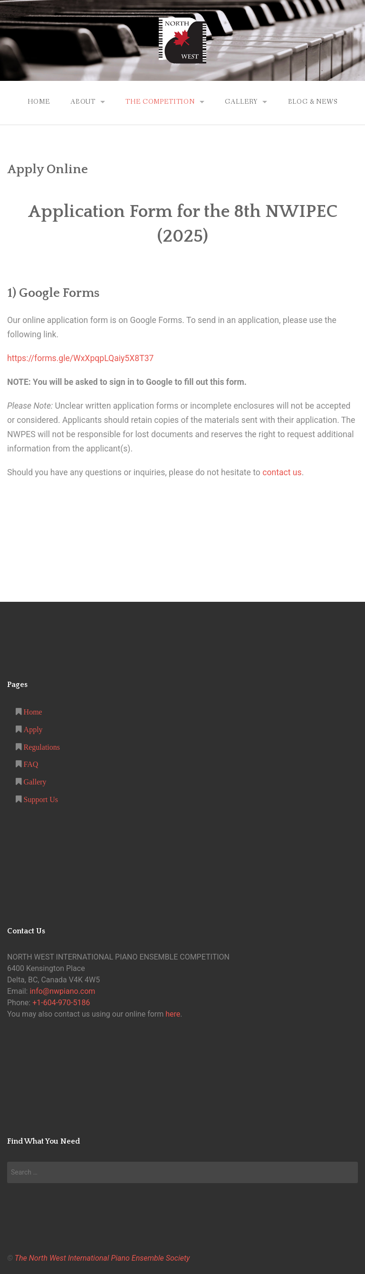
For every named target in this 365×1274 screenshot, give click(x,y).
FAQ (30, 764)
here (172, 1014)
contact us (281, 472)
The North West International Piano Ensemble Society (102, 1258)
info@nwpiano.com (62, 991)
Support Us (40, 799)
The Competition (160, 102)
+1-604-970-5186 (61, 1002)
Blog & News (312, 102)
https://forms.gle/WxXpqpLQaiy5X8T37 (80, 358)
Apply (32, 729)
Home (38, 102)
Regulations (41, 747)
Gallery (241, 102)
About (83, 102)
